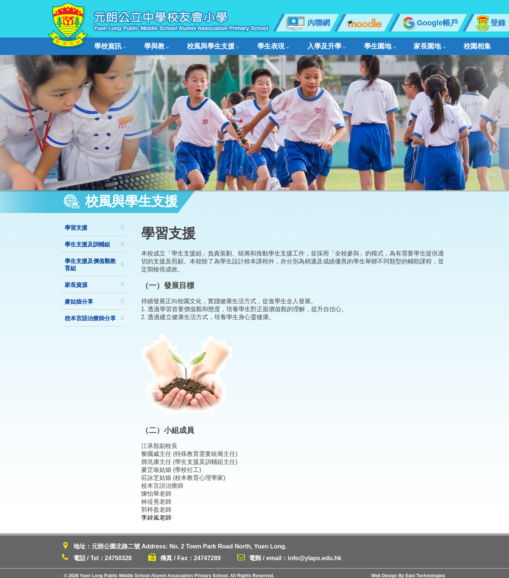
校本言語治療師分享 (94, 313)
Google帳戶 (429, 22)
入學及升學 (280, 43)
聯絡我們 (467, 43)
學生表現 (238, 43)
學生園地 (323, 43)
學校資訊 (108, 43)
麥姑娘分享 (94, 296)
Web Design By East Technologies (408, 570)
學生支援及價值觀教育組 (94, 259)
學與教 (144, 43)
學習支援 (94, 222)
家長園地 (362, 43)
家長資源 (94, 280)
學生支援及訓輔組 (94, 239)
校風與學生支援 (190, 43)
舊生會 (432, 43)
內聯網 (307, 22)
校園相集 (398, 43)
